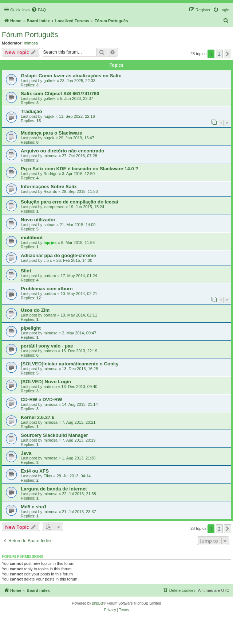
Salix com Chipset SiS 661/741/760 (60, 93)
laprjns (49, 242)
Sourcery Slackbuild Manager (54, 435)
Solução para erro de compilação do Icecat (69, 202)
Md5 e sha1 (34, 506)
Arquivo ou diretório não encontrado (62, 151)
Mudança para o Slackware (51, 133)
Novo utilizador (38, 219)
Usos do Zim (35, 310)
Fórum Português (30, 35)
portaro (49, 275)
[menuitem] (38, 9)
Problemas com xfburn (47, 288)
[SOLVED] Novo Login (46, 381)
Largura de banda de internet (54, 489)
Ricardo (50, 191)
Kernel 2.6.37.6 (37, 417)
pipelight (31, 328)
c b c (47, 260)
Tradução (31, 111)
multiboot (32, 237)
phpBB (97, 603)
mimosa (31, 43)
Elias (47, 476)
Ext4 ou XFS (35, 471)
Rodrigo (50, 173)
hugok (48, 116)
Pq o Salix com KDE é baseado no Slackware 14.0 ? (79, 168)
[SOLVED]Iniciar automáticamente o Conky (70, 363)
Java (26, 453)
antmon (50, 351)
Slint (26, 270)
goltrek (49, 80)
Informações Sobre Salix (49, 186)
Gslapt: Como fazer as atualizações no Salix (71, 75)
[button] (227, 54)
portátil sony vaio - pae (47, 346)
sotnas (49, 224)
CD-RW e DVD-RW (41, 399)
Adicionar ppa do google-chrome (58, 255)
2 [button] (219, 54)
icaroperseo (53, 207)
